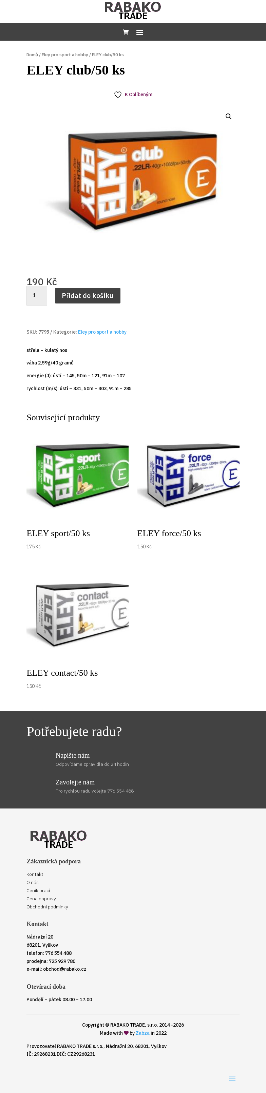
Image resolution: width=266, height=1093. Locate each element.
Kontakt (34, 874)
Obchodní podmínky (47, 907)
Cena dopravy (41, 899)
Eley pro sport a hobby (65, 55)
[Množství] (36, 296)
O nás (32, 882)
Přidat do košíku (88, 295)
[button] (229, 116)
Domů (32, 55)
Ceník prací (38, 890)
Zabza (143, 1033)
